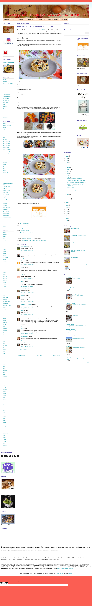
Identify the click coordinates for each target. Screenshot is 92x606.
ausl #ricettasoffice (7, 217)
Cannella (5, 261)
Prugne (4, 385)
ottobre (68, 167)
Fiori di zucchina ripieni (24, 223)
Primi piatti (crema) (7, 141)
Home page (6, 19)
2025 (67, 156)
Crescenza (5, 280)
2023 (67, 160)
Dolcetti (4, 90)
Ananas (4, 238)
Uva (3, 414)
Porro (4, 383)
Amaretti (4, 236)
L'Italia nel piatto (6, 186)
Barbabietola (5, 257)
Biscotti (4, 79)
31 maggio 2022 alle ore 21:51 (27, 314)
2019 (67, 205)
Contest (4, 174)
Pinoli (4, 366)
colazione (5, 219)
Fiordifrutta (5, 181)
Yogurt (4, 420)
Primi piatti (38, 240)
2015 (67, 213)
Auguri (4, 170)
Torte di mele (5, 117)
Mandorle (5, 330)
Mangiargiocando (6, 199)
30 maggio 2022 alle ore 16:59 (27, 258)
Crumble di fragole (70, 187)
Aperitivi (4, 127)
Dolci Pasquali (6, 92)
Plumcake (5, 106)
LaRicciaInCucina (25, 317)
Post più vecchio (56, 355)
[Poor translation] (5, 583)
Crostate (4, 87)
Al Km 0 (4, 168)
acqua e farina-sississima (71, 335)
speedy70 (23, 342)
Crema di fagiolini (74, 257)
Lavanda (4, 320)
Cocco (4, 274)
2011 (67, 220)
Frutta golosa (5, 102)
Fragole (4, 307)
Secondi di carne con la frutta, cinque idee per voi (76, 325)
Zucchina (5, 426)
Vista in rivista (6, 215)
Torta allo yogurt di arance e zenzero (78, 235)
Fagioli (4, 284)
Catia (22, 281)
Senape (4, 399)
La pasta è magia (6, 190)
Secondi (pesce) (6, 151)
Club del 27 (5, 172)
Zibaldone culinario (70, 303)
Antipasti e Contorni (7, 125)
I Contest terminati (41, 19)
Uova (4, 412)
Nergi (4, 347)
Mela (4, 332)
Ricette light (43, 240)
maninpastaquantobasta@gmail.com (65, 568)
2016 (67, 211)
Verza (4, 418)
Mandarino (5, 328)
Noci (4, 351)
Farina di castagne (7, 288)
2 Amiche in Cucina (70, 287)
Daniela (25, 238)
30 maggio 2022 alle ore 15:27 (27, 250)
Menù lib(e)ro (5, 203)
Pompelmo (5, 378)
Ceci (4, 268)
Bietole (4, 259)
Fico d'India (5, 297)
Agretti (4, 232)
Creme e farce (6, 85)
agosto (68, 171)
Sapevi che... (21, 19)
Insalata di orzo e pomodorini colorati (74, 178)
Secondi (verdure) (6, 153)
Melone (4, 339)
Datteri (4, 282)
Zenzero (4, 422)
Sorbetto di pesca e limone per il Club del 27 (76, 180)
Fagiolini (4, 286)
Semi (4, 397)
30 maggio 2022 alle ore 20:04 (27, 272)
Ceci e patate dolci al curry (25, 228)
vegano (4, 226)
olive (4, 443)
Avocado (4, 251)
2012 (67, 218)
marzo (68, 196)
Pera (4, 360)
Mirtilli (4, 341)
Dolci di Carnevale (6, 96)
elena (22, 267)
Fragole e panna (69, 357)
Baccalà (4, 253)
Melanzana (5, 337)
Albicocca (5, 234)
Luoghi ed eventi (6, 196)
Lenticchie (5, 322)
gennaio (69, 199)
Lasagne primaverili (76, 278)
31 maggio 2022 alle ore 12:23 (27, 286)
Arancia (4, 245)
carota (4, 435)
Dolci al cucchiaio (6, 94)
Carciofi (4, 263)
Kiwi (4, 316)
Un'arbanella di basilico (26, 304)
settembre (69, 169)
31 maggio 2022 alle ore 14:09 (27, 301)
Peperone (5, 357)
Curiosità (5, 177)
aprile (68, 194)
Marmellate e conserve (7, 201)
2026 (67, 155)
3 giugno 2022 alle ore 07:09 (27, 340)
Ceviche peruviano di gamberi (72, 289)
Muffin (4, 104)
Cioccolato (5, 270)
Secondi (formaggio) (7, 149)
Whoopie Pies (75, 315)
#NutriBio (5, 162)
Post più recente (21, 355)
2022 (67, 162)
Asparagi (5, 247)
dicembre (69, 164)
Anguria (4, 240)
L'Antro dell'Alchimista (71, 314)
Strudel (4, 108)
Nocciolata (5, 205)
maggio (68, 177)
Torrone (4, 410)
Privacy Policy (64, 19)
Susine (4, 406)
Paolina (22, 274)
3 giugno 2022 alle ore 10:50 (27, 346)
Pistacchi (5, 370)
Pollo (4, 374)
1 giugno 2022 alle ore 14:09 (27, 333)
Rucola (4, 393)
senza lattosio (6, 224)
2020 (67, 204)
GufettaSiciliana (24, 246)
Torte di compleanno (7, 115)
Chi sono (14, 19)
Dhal (21, 235)
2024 (67, 158)
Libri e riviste (5, 192)
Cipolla (4, 272)
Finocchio (5, 299)
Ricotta (4, 391)
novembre (69, 165)
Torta (4, 110)
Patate (4, 355)
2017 (67, 209)
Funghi (4, 309)
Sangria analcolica (75, 228)
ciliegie (4, 437)
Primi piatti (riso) (6, 145)
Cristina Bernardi (24, 336)
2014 (67, 215)
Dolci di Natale (6, 98)
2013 (67, 217)
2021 (67, 202)
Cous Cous (5, 278)
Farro (4, 291)
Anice (4, 243)
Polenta (4, 372)
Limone (4, 324)
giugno (68, 175)
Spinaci (4, 403)
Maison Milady (69, 346)
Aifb (3, 166)
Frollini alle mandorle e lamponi (73, 189)
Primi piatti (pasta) (6, 143)
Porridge (4, 380)
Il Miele (4, 314)
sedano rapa (5, 445)
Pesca (4, 362)
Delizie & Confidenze (70, 329)
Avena (4, 249)
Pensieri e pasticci (70, 324)
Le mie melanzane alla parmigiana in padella (76, 182)
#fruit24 (4, 164)
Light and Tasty (41, 29)
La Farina (5, 188)
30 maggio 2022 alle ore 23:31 (27, 278)
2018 (67, 207)
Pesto (4, 364)
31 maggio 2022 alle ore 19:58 (27, 307)
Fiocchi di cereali (6, 301)
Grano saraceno (6, 312)
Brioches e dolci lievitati (8, 83)
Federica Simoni (24, 288)
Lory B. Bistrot (69, 277)
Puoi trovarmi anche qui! (53, 19)
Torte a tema (5, 113)
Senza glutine (6, 211)
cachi (4, 431)
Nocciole (4, 349)
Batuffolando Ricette (70, 292)
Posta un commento (23, 349)
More (4, 343)
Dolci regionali (6, 100)
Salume (4, 395)
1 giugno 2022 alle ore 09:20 (27, 326)
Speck (4, 401)
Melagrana (5, 334)
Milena (22, 328)
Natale (4, 129)
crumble (4, 439)
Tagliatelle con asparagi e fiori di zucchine (28, 232)
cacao (4, 429)
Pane (4, 131)
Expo (4, 179)
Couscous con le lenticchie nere (26, 225)
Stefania (22, 260)
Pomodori (33, 240)
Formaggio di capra (7, 305)
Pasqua (4, 134)
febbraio (69, 198)
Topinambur (5, 408)
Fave (4, 293)
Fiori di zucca (5, 303)
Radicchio (5, 389)
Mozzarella (5, 345)
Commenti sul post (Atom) (41, 359)
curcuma (4, 441)
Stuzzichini (5, 156)
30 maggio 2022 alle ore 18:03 (27, 264)
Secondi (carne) (6, 147)
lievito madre (5, 222)
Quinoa (4, 387)
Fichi (4, 295)
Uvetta (4, 416)
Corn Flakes (5, 276)
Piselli (4, 368)
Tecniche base (6, 213)
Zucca (4, 424)
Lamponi (4, 318)
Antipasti (4, 123)
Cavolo (4, 265)
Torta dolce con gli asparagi (76, 242)
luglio (68, 173)
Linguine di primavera (24, 230)
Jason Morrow (60, 573)
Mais (4, 326)
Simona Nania (24, 253)
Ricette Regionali (6, 207)
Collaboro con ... (30, 19)
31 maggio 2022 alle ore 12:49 (27, 292)
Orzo (30, 240)
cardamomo (5, 433)
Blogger (70, 573)
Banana (4, 255)
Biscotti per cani (6, 81)
